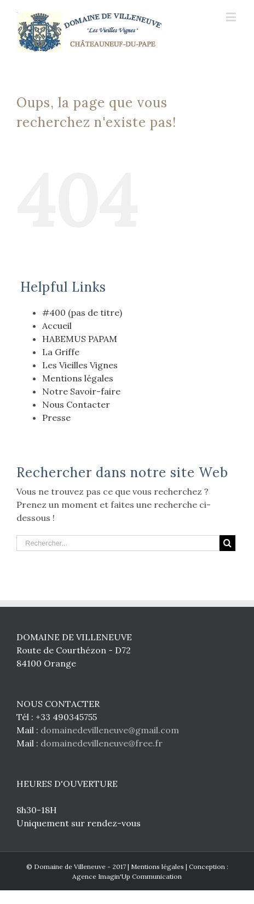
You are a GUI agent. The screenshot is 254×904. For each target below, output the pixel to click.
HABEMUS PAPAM (79, 338)
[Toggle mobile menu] (232, 16)
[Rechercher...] (118, 543)
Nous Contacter (76, 404)
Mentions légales (77, 378)
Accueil (57, 325)
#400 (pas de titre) (82, 312)
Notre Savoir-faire (81, 391)
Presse (56, 417)
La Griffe (60, 351)
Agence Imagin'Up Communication (127, 876)
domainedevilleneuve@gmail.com (110, 730)
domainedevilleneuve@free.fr (102, 743)
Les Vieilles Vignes (80, 365)
